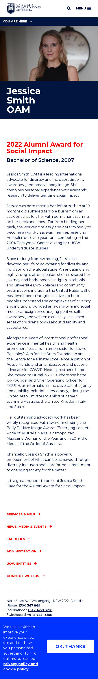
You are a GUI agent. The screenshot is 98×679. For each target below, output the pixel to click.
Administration (22, 551)
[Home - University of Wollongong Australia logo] (24, 8)
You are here (17, 21)
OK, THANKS (70, 646)
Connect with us (23, 576)
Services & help (21, 514)
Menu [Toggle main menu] (83, 8)
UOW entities (19, 564)
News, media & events (27, 527)
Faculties (16, 539)
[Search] (69, 8)
